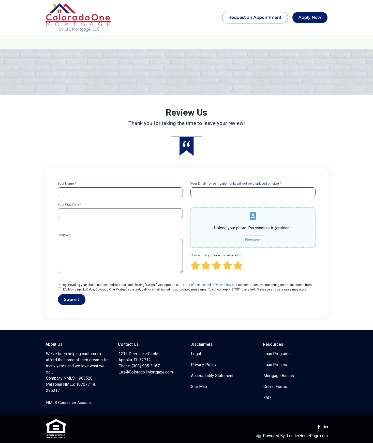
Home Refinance (141, 42)
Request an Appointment (254, 17)
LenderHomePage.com (307, 435)
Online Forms (275, 386)
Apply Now (310, 17)
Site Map (199, 386)
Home (55, 42)
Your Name (67, 183)
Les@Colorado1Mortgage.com (145, 372)
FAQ (267, 397)
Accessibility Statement (212, 375)
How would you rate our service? (215, 255)
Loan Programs (277, 353)
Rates (237, 42)
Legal (196, 353)
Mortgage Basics (278, 375)
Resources (272, 42)
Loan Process (275, 364)
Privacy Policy (221, 285)
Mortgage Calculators (194, 42)
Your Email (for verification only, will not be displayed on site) (235, 183)
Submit (71, 299)
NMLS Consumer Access (68, 402)
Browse (253, 240)
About (308, 42)
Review (64, 235)
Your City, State (70, 204)
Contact (340, 42)
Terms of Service (193, 285)
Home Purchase (92, 42)
